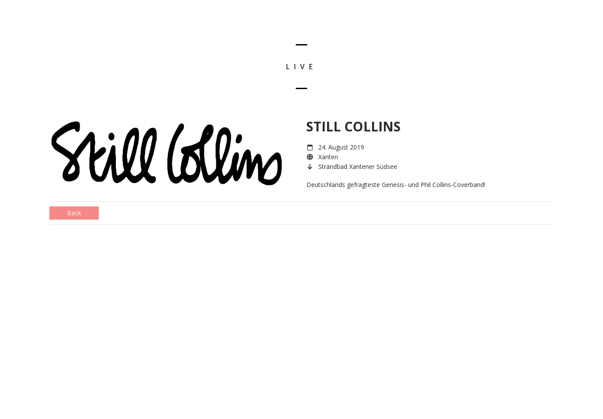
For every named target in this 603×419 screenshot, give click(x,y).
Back (74, 213)
